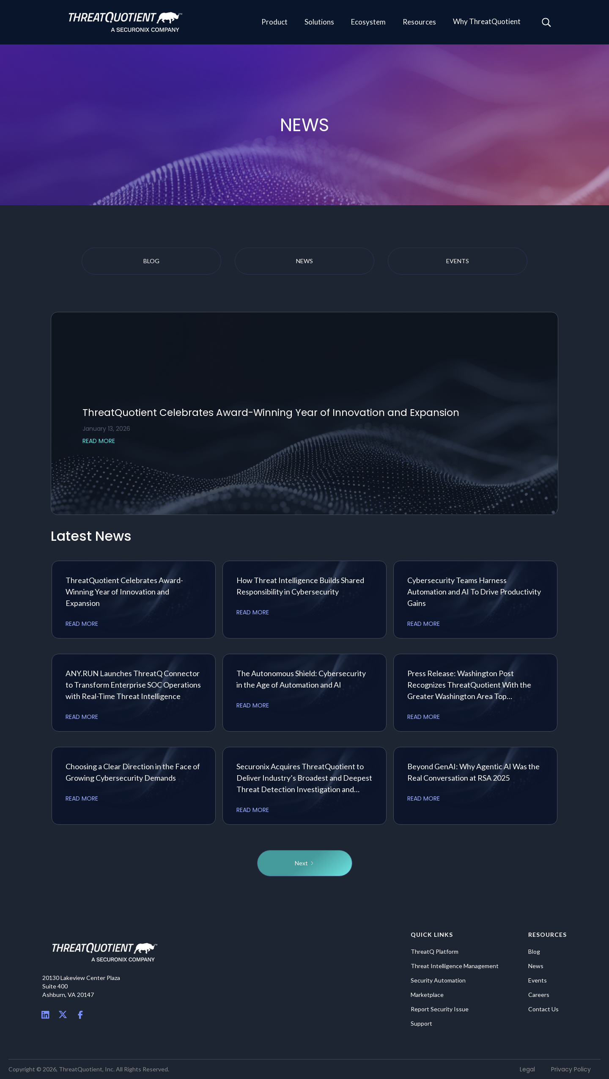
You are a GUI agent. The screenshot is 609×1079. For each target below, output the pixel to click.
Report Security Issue (440, 1009)
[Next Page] (304, 863)
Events (537, 980)
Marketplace (427, 994)
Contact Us (543, 1009)
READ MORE (98, 441)
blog (151, 260)
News (535, 966)
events (457, 260)
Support (421, 1023)
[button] (274, 22)
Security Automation (438, 980)
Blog (534, 951)
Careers (538, 994)
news (304, 260)
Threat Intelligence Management (455, 966)
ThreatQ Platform (434, 951)
